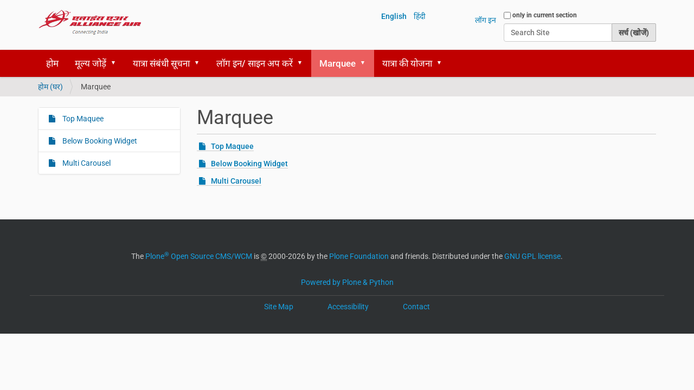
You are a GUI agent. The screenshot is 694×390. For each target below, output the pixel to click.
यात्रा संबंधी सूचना (161, 63)
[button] (117, 63)
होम (52, 63)
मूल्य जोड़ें (90, 63)
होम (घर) (50, 86)
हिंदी (420, 16)
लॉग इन (485, 20)
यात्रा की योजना (407, 63)
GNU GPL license (532, 256)
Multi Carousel (236, 181)
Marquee (337, 63)
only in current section (544, 15)
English (394, 16)
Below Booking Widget (249, 163)
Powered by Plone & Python (347, 282)
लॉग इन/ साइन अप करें (254, 63)
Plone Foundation (359, 256)
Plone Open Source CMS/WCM (198, 256)
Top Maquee (232, 146)
